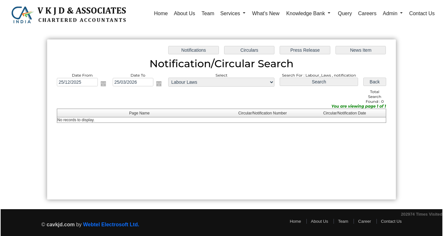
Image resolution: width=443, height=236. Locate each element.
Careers (367, 13)
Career (364, 221)
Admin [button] (391, 13)
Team (207, 13)
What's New (266, 13)
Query (345, 13)
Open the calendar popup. (104, 84)
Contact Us (422, 13)
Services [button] (231, 13)
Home (161, 13)
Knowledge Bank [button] (306, 13)
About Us (184, 13)
